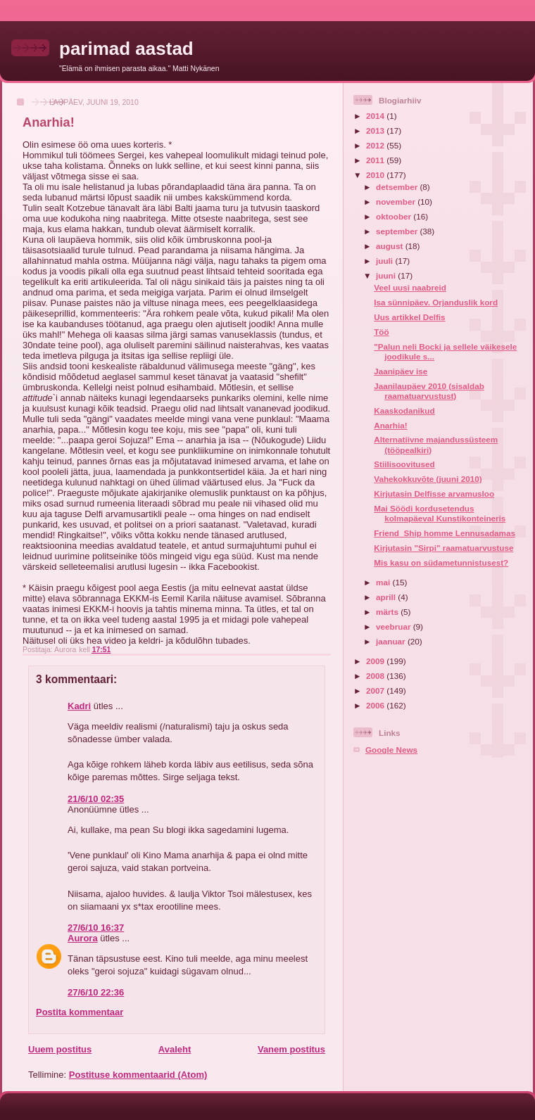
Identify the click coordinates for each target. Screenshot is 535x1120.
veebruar (394, 626)
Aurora (83, 938)
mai (384, 582)
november (396, 201)
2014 (376, 115)
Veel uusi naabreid (410, 287)
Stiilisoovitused (404, 464)
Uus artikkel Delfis (409, 317)
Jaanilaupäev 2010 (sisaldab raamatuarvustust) (429, 390)
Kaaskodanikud (404, 410)
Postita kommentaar (79, 1012)
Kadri (79, 706)
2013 (376, 130)
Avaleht (174, 1049)
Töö (381, 331)
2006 (376, 705)
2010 (376, 174)
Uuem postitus (60, 1049)
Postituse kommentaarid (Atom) (138, 1074)
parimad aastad (126, 48)
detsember (398, 186)
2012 (376, 145)
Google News (391, 749)
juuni (387, 275)
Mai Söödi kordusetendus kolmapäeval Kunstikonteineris (439, 513)
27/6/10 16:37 (96, 927)
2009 (376, 661)
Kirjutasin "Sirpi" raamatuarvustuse (443, 547)
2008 (376, 675)
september (398, 231)
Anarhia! (390, 425)
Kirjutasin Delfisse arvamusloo (434, 493)
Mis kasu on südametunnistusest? (441, 562)
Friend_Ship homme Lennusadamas (444, 532)
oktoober (394, 216)
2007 (376, 690)
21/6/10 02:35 (96, 799)
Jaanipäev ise (400, 371)
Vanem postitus (291, 1049)
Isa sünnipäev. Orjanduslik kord (436, 302)
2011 (376, 160)
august (390, 245)
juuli (385, 260)
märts (388, 611)
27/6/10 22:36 (96, 992)
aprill (387, 597)
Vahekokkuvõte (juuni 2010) (428, 478)
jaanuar (392, 641)
